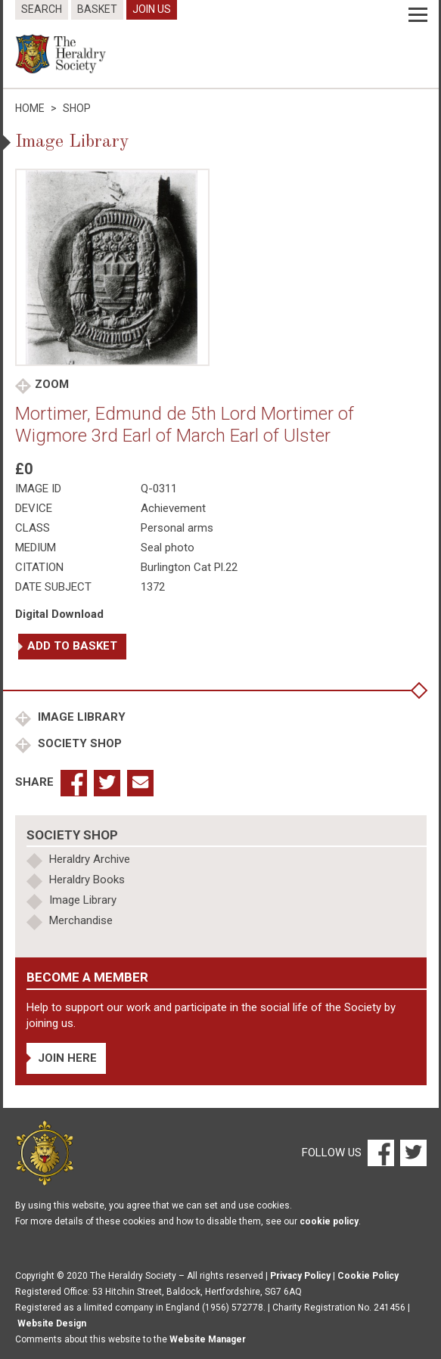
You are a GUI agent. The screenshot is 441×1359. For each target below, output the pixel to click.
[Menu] (417, 15)
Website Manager (207, 1339)
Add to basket (72, 646)
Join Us (151, 9)
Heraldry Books (87, 879)
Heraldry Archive (89, 859)
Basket (97, 9)
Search (41, 9)
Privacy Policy (300, 1276)
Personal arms (177, 528)
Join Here (67, 1058)
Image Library (80, 717)
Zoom (52, 384)
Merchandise (81, 920)
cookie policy (329, 1221)
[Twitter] (411, 1152)
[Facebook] (380, 1152)
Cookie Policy (368, 1276)
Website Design (51, 1323)
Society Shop (78, 743)
